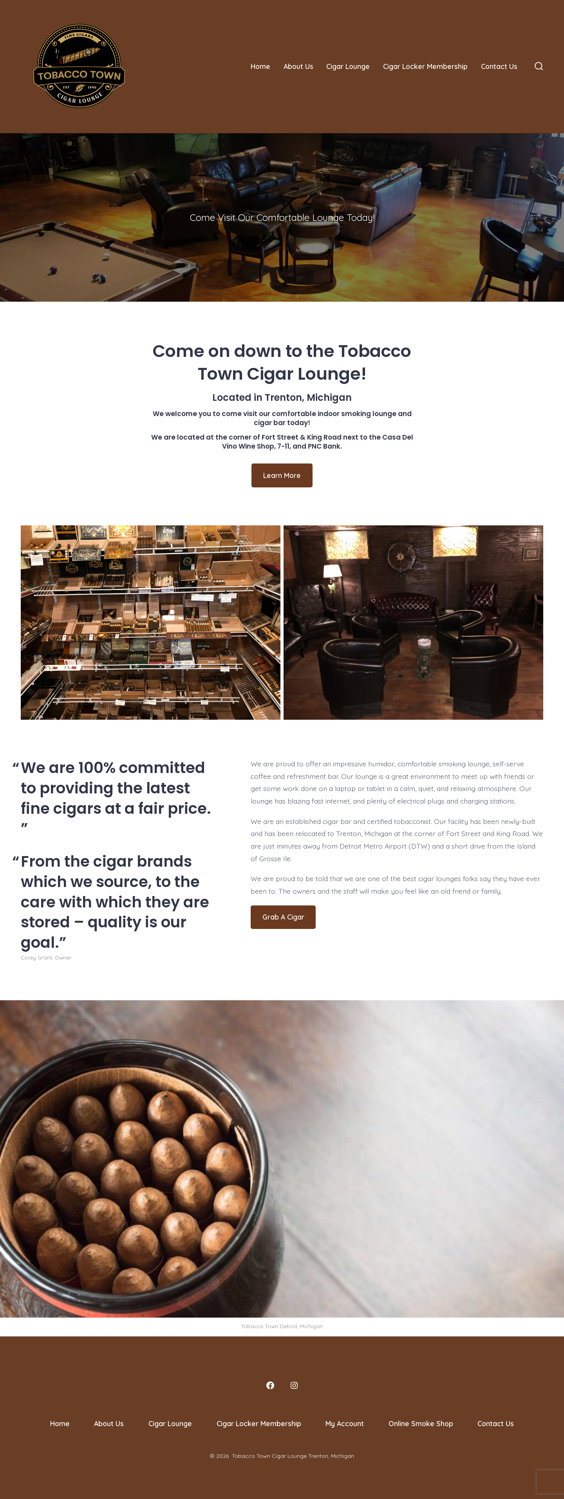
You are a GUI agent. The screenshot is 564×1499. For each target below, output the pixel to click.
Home (260, 66)
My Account (344, 1423)
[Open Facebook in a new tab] (270, 1385)
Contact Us (499, 66)
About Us (298, 66)
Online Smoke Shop (421, 1423)
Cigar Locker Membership (425, 66)
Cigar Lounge (348, 66)
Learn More (282, 475)
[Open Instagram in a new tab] (294, 1385)
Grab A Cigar (283, 916)
